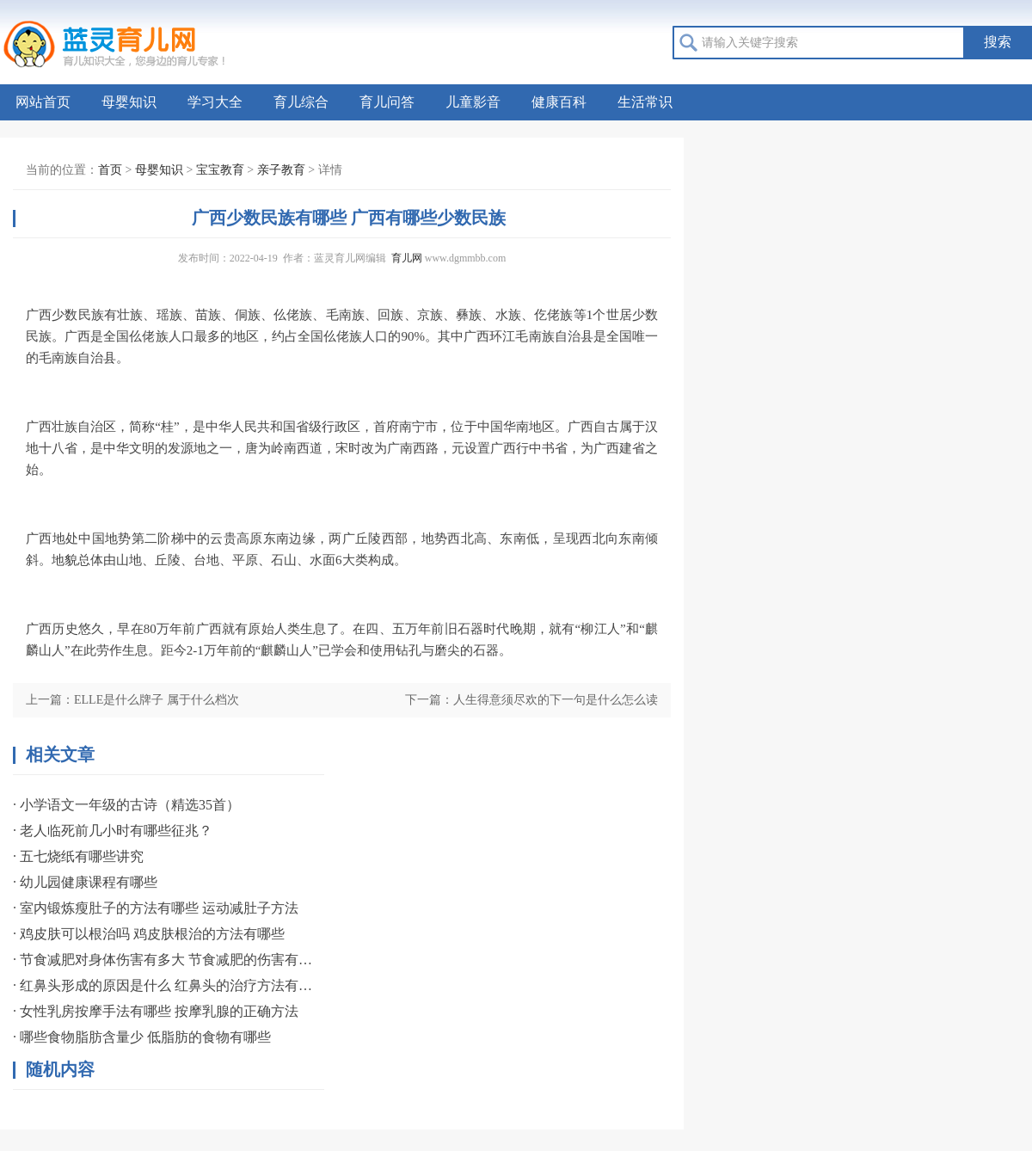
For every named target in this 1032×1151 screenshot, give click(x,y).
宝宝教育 (220, 169)
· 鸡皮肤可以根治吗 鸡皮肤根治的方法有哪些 (149, 933)
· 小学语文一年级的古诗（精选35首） (126, 804)
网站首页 (43, 102)
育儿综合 (301, 102)
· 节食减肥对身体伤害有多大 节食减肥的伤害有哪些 (163, 959)
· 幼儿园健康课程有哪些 (85, 882)
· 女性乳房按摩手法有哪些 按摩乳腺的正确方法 (155, 1011)
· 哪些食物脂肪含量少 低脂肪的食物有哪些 (142, 1037)
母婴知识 (129, 102)
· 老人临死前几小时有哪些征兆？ (112, 830)
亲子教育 (281, 169)
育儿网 (406, 258)
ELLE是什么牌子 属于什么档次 (156, 699)
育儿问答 (387, 102)
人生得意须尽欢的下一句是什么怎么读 (555, 699)
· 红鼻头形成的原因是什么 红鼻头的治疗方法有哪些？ (163, 985)
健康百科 (559, 102)
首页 (110, 169)
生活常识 (645, 102)
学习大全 (215, 102)
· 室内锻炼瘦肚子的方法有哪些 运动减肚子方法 (155, 908)
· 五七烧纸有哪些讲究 (78, 856)
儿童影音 (473, 102)
